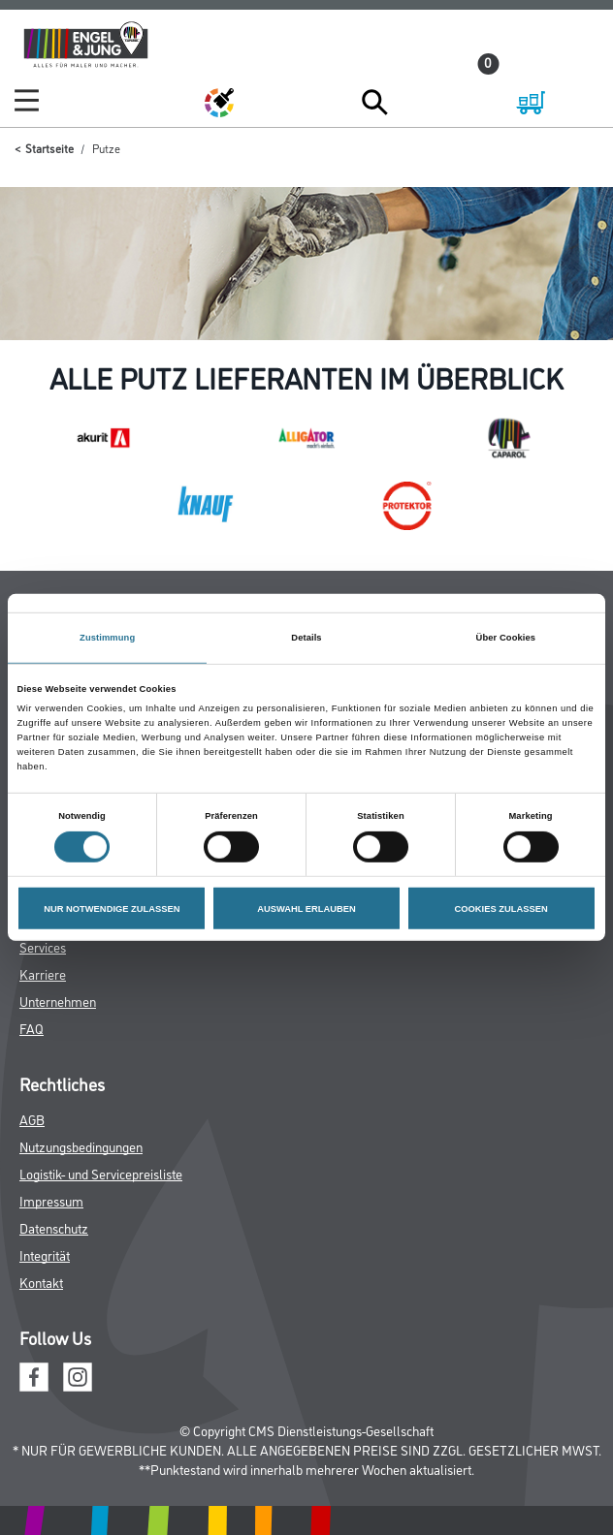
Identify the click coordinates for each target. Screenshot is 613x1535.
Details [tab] (306, 637)
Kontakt (41, 1281)
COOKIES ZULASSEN (501, 908)
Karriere (42, 973)
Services (42, 946)
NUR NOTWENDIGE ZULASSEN (111, 908)
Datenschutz (53, 1227)
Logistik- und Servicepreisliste (100, 1173)
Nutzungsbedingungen (81, 1146)
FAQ (31, 1027)
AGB (32, 1119)
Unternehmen (57, 1000)
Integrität (44, 1254)
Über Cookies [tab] (506, 637)
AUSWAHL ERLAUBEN (306, 908)
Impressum (51, 1200)
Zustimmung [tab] (107, 637)
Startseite (49, 148)
